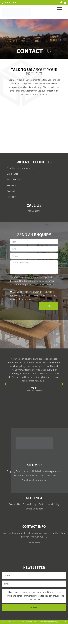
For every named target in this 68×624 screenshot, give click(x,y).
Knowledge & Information (34, 479)
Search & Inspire (48, 475)
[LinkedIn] (65, 2)
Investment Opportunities (24, 475)
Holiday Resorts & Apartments (46, 471)
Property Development (18, 471)
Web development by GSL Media (52, 621)
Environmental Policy (49, 504)
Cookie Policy (29, 504)
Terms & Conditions (33, 280)
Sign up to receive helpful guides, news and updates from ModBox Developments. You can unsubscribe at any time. (32, 295)
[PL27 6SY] (34, 130)
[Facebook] (61, 2)
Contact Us (14, 504)
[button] (6, 384)
